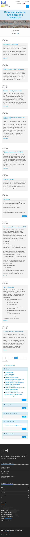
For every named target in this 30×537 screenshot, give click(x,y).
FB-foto (5, 350)
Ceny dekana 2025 (8, 287)
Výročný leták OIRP (10, 365)
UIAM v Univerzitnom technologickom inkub (15, 387)
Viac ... (24, 216)
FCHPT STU (3, 495)
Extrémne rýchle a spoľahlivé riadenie (13, 394)
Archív (17, 33)
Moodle (27, 1)
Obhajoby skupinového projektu (12, 384)
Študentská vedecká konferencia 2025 (14, 227)
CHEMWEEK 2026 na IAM (10, 44)
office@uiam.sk (8, 518)
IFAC (2, 497)
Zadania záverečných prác (11, 396)
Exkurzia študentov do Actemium (13, 332)
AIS (22, 1)
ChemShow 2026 (9, 375)
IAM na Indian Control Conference (13, 69)
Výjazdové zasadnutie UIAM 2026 (13, 152)
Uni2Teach (6, 199)
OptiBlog (19, 3)
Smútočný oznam (8, 179)
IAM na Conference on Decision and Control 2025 (14, 118)
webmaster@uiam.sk (6, 531)
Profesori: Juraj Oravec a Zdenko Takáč (14, 392)
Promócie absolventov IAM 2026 (12, 381)
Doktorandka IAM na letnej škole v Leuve (14, 379)
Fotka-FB (5, 106)
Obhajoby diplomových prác (11, 389)
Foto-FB (5, 58)
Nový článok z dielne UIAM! (11, 391)
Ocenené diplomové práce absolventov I (14, 382)
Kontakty (18, 1)
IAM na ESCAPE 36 (9, 374)
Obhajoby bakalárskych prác (11, 377)
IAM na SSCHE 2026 (10, 386)
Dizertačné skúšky (9, 372)
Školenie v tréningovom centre (12, 91)
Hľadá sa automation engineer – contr (13, 425)
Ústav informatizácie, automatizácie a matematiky (15, 14)
